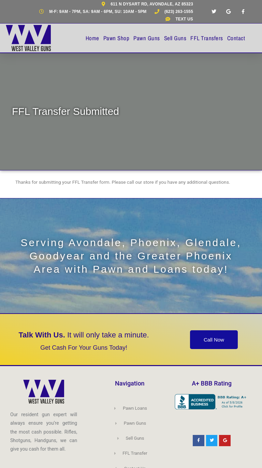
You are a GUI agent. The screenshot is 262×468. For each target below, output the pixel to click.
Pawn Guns (146, 38)
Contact (236, 38)
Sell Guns (175, 38)
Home (92, 38)
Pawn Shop (116, 38)
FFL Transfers (206, 38)
